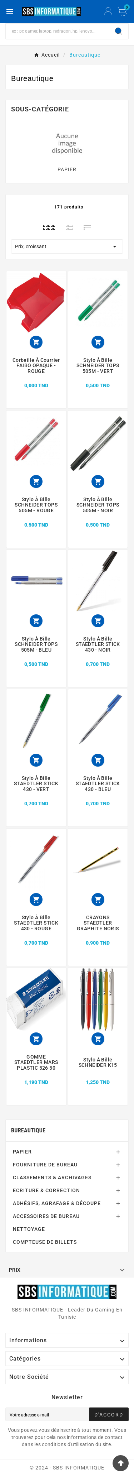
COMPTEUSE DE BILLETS (45, 1242)
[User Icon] (108, 11)
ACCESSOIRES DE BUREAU (46, 1216)
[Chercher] (57, 31)
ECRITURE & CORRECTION (46, 1190)
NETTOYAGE (29, 1229)
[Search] (118, 31)
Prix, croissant (67, 246)
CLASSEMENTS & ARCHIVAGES (52, 1177)
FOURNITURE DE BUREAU (45, 1164)
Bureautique (28, 1130)
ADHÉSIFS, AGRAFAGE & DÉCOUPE (57, 1203)
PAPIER (67, 169)
